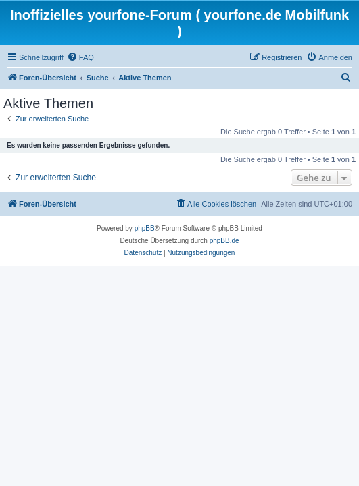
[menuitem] (80, 57)
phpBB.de (224, 240)
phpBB (145, 228)
